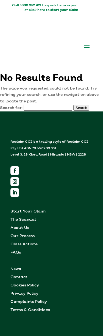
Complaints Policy (28, 302)
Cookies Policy (24, 285)
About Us (19, 228)
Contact (18, 277)
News (15, 269)
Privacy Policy (24, 294)
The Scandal (23, 220)
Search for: (11, 108)
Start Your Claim (28, 211)
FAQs (15, 253)
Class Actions (24, 244)
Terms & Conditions (30, 310)
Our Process (22, 236)
